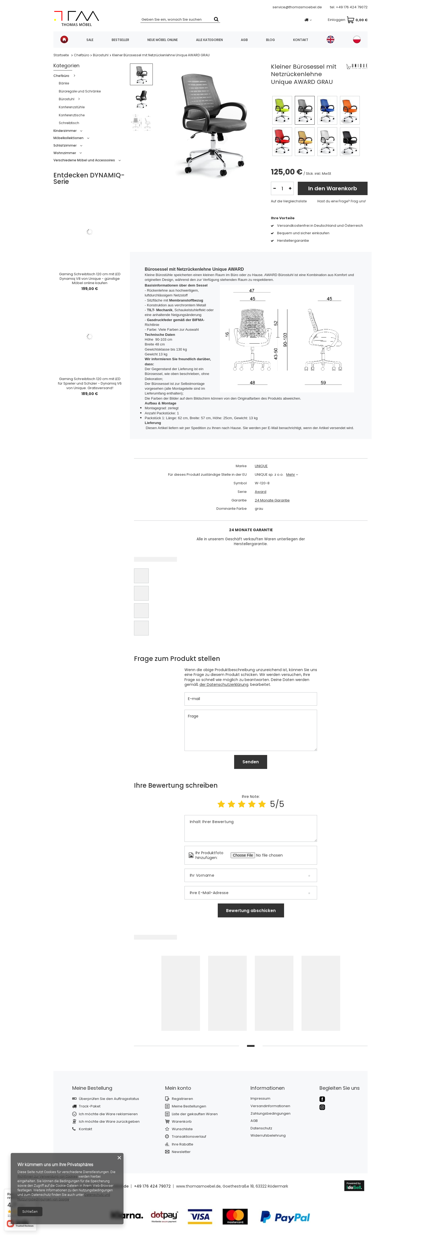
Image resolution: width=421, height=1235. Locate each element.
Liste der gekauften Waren (195, 1114)
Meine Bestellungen (189, 1106)
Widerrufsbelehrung (268, 1135)
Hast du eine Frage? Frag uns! (341, 201)
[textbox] (180, 19)
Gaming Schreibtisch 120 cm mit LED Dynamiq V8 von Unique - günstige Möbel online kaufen (90, 279)
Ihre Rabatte (182, 1144)
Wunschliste (182, 1129)
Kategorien (66, 65)
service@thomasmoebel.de (297, 7)
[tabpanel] (180, 995)
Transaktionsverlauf (189, 1136)
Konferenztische (72, 115)
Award (260, 492)
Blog (270, 40)
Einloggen (323, 20)
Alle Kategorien (209, 40)
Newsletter (181, 1152)
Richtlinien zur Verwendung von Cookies (47, 1176)
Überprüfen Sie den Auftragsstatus (109, 1099)
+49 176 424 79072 (352, 7)
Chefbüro (81, 55)
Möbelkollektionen (68, 138)
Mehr (290, 474)
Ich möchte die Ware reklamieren (108, 1114)
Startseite (61, 55)
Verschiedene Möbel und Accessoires (84, 160)
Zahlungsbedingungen (271, 1113)
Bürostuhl (100, 55)
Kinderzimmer (65, 130)
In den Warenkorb (332, 188)
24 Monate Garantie (272, 500)
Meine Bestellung (92, 1088)
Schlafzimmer (65, 145)
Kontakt (300, 40)
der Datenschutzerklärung (223, 684)
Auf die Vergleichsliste (289, 201)
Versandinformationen (270, 1106)
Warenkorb (182, 1121)
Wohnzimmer (64, 153)
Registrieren (182, 1099)
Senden (250, 762)
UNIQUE (261, 466)
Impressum (260, 1098)
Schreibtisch (69, 123)
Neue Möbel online (162, 40)
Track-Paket (89, 1106)
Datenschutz (261, 1128)
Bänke (64, 83)
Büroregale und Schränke (80, 91)
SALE (89, 40)
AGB (244, 40)
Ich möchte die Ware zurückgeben (109, 1121)
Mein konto (178, 1088)
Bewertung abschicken (251, 910)
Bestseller (120, 40)
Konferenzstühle (72, 107)
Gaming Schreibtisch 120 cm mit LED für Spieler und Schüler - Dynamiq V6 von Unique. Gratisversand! (90, 383)
